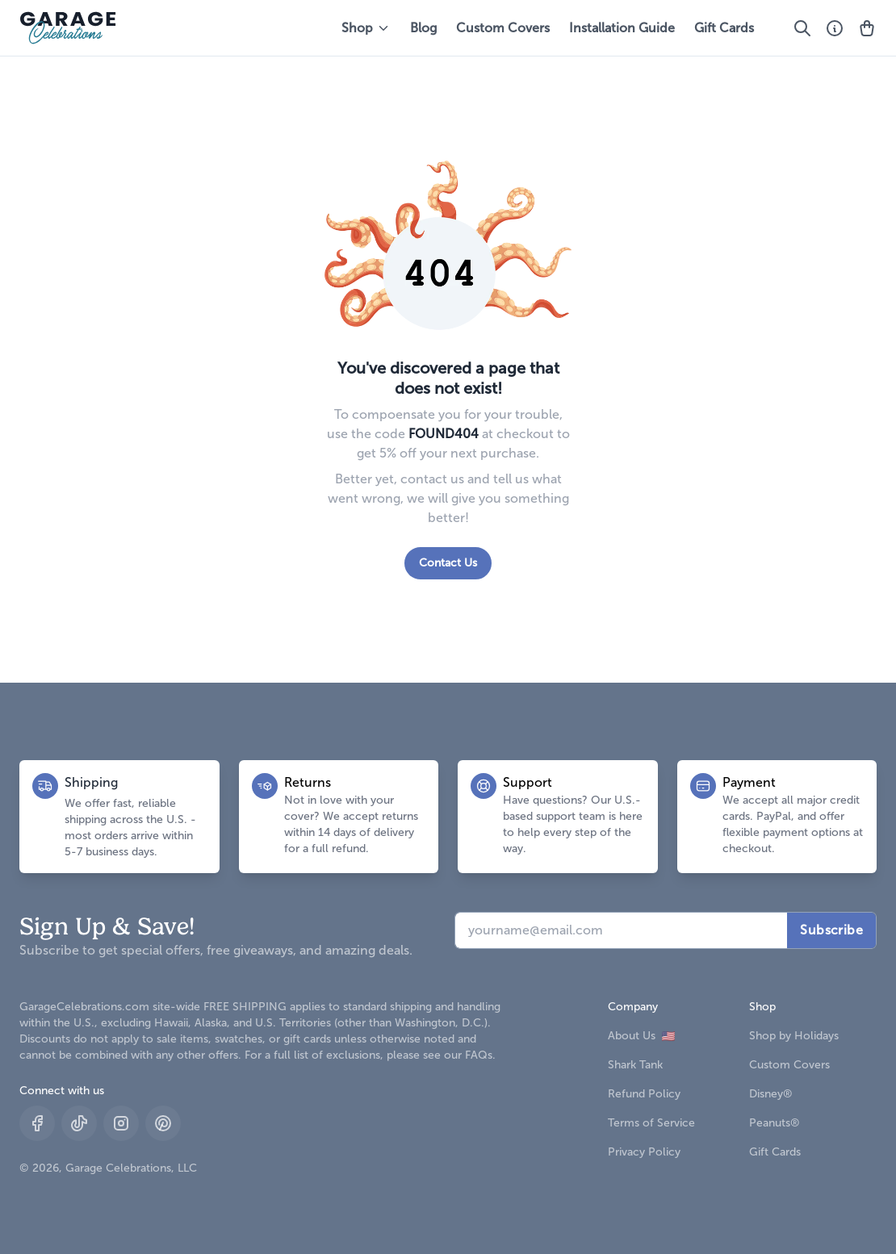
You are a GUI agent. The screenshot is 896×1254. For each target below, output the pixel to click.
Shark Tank (635, 1065)
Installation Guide (622, 28)
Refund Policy (644, 1094)
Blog (423, 28)
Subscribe (831, 930)
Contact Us (448, 563)
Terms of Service (651, 1123)
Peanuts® (774, 1123)
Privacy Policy (644, 1152)
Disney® (771, 1094)
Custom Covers (503, 28)
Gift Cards (724, 28)
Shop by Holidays (794, 1036)
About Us (641, 1036)
